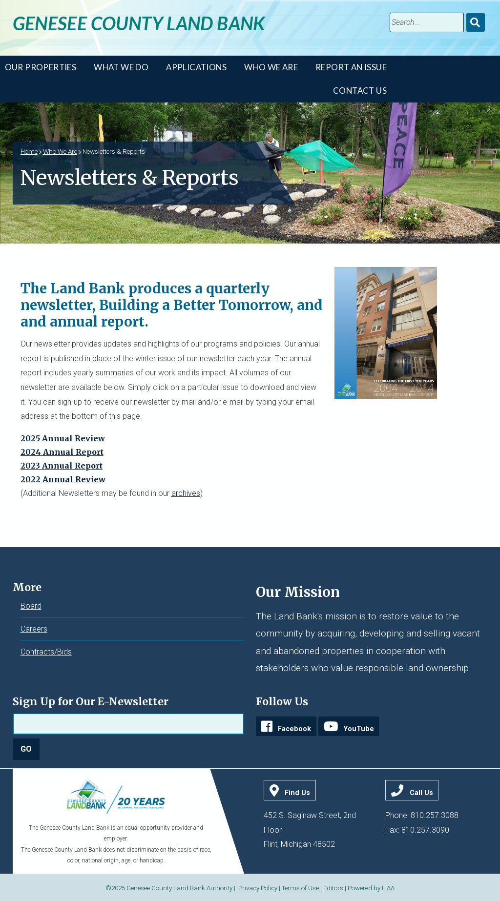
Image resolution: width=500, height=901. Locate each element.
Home (29, 151)
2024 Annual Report (62, 452)
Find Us (297, 793)
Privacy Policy (257, 888)
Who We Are (271, 67)
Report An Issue (351, 67)
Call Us (421, 793)
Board (31, 606)
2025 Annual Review (63, 438)
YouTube (359, 729)
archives (185, 493)
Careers (34, 629)
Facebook (294, 729)
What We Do (121, 67)
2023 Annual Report (62, 466)
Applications (196, 67)
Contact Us (360, 90)
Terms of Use (300, 888)
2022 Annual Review (63, 479)
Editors (333, 888)
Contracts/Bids (46, 651)
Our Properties (41, 67)
